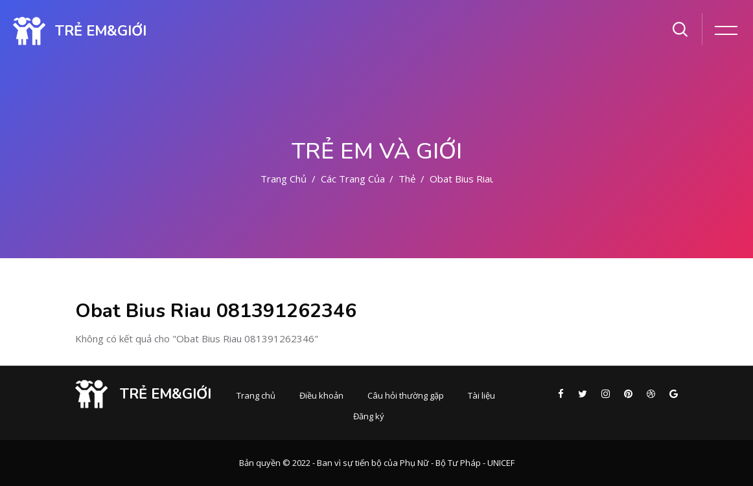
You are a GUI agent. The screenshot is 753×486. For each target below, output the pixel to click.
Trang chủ (284, 178)
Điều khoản (321, 395)
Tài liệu (481, 395)
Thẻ (407, 178)
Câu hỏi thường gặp (405, 395)
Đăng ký (368, 416)
